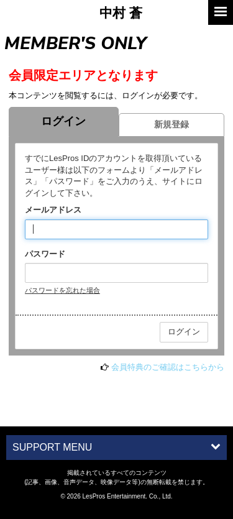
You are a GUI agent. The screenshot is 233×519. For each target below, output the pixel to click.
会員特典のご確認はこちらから (167, 367)
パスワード (45, 254)
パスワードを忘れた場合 (62, 290)
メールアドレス (53, 209)
